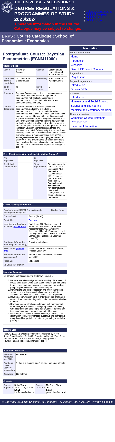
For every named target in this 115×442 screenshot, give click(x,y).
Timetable (32, 220)
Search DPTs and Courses (87, 69)
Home (74, 56)
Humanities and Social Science (89, 101)
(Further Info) (19, 226)
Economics (38, 41)
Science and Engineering (86, 105)
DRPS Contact (94, 20)
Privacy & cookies (102, 401)
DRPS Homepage (96, 14)
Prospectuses (79, 122)
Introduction (78, 60)
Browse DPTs (79, 89)
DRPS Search (94, 17)
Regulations (78, 77)
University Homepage (99, 11)
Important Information (84, 126)
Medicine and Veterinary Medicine (91, 110)
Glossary (76, 65)
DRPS (7, 36)
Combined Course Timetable (88, 117)
